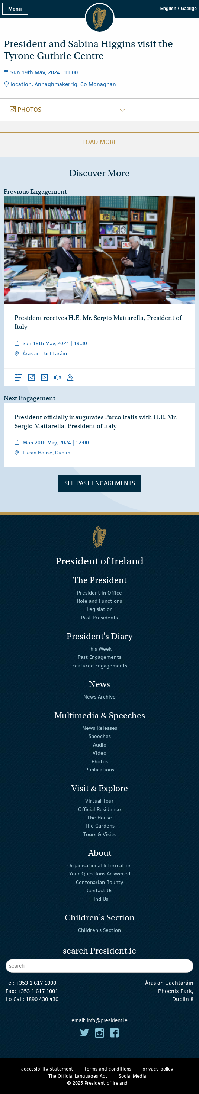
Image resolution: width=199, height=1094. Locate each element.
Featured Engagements (99, 665)
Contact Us (99, 890)
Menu (15, 9)
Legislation (100, 609)
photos (25, 110)
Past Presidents (99, 617)
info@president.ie (107, 1020)
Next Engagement (29, 398)
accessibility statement (47, 1069)
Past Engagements (99, 657)
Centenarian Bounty (99, 882)
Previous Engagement (35, 191)
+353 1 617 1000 (36, 982)
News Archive (99, 696)
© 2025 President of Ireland (97, 1083)
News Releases (99, 728)
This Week (99, 648)
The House (99, 817)
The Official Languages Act (77, 1076)
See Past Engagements (99, 483)
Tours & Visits (99, 834)
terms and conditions (107, 1069)
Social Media (132, 1076)
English (168, 8)
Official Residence (99, 809)
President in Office (99, 592)
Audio (99, 744)
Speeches (100, 736)
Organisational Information (99, 865)
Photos (100, 761)
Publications (99, 769)
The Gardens (100, 825)
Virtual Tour (99, 800)
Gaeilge (189, 8)
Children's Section (99, 930)
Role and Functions (99, 601)
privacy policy (157, 1069)
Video (99, 753)
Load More (99, 142)
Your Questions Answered (99, 873)
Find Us (99, 898)
